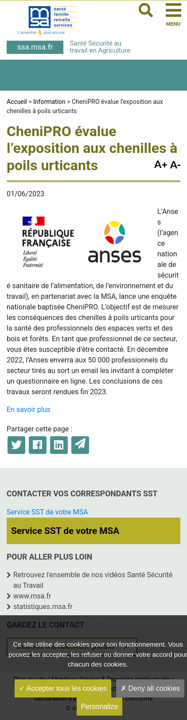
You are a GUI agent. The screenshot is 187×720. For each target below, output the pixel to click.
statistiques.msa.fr (43, 606)
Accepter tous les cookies (63, 688)
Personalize (99, 706)
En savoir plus (29, 409)
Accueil (17, 101)
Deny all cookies (150, 688)
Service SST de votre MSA (47, 512)
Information (49, 101)
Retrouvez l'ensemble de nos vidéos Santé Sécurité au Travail (93, 580)
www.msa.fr (32, 596)
